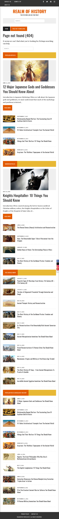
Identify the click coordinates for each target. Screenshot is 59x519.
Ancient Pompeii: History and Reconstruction (31, 303)
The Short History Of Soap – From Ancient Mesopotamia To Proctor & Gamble (35, 371)
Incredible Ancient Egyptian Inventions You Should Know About (36, 381)
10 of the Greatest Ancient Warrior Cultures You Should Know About (36, 491)
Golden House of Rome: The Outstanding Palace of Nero (34, 250)
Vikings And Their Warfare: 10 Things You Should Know (34, 141)
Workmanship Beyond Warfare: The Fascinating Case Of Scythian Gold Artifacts (34, 120)
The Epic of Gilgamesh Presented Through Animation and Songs (35, 293)
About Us (7, 5)
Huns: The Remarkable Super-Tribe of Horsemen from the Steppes (35, 239)
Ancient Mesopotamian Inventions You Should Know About (35, 336)
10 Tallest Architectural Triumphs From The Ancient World (35, 130)
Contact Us (7, 1)
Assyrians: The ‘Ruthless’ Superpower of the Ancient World (35, 152)
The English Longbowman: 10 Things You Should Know (33, 468)
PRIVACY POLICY (25, 514)
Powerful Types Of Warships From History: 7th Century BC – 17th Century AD (36, 282)
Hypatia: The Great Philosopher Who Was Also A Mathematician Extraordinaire (32, 458)
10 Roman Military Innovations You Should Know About (34, 501)
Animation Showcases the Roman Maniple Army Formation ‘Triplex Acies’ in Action (35, 480)
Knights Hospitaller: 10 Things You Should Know (25, 198)
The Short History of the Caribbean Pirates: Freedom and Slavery (35, 262)
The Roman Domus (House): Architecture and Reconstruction (36, 227)
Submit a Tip (17, 1)
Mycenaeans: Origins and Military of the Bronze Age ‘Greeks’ (36, 359)
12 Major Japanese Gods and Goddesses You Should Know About (29, 89)
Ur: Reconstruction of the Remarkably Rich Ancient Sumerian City (36, 326)
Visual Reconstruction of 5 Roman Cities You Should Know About (35, 349)
